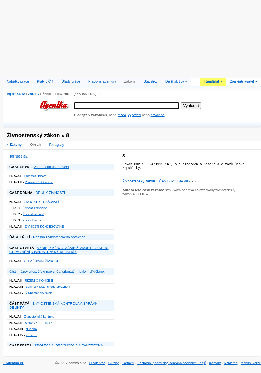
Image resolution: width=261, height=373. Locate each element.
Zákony (33, 94)
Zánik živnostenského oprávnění (48, 286)
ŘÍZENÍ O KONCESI (39, 280)
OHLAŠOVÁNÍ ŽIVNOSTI (41, 260)
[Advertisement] (131, 37)
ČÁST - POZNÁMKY (175, 181)
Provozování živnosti (39, 182)
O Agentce (97, 363)
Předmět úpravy (35, 175)
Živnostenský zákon (138, 181)
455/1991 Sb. (18, 156)
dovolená (158, 115)
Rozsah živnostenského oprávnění (59, 237)
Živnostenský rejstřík (40, 292)
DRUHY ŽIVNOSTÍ (50, 193)
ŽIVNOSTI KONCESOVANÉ (44, 226)
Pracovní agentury (102, 81)
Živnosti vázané (33, 214)
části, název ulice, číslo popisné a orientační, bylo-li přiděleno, (57, 271)
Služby (113, 363)
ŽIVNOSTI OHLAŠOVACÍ (41, 201)
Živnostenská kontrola (39, 316)
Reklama (231, 363)
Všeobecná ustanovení (51, 167)
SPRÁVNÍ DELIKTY (38, 322)
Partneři (128, 363)
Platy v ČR (45, 81)
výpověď (134, 115)
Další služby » (176, 81)
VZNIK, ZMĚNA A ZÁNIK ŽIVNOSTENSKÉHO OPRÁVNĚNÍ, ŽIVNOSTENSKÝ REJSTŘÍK (59, 250)
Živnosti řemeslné (35, 207)
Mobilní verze (251, 363)
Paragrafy (56, 145)
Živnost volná (32, 220)
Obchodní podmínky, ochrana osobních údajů (171, 363)
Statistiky (150, 81)
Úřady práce (70, 81)
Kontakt (215, 363)
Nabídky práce (18, 81)
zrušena (31, 329)
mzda (122, 115)
